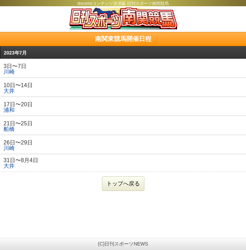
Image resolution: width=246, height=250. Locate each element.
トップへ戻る (123, 183)
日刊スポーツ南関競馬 (123, 18)
